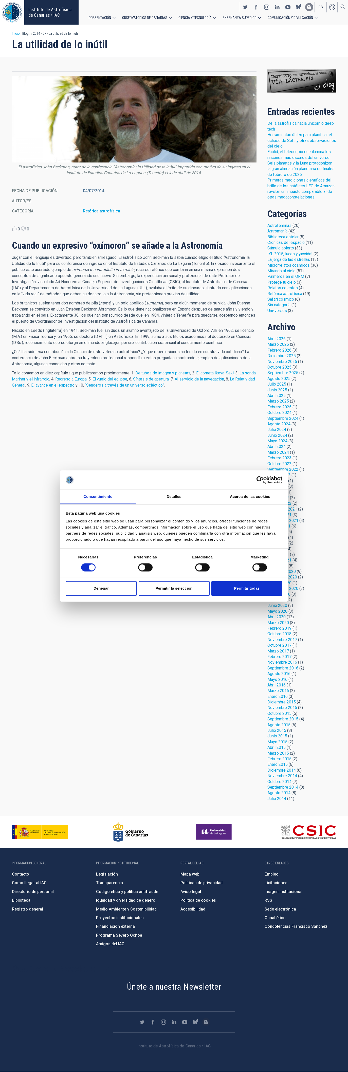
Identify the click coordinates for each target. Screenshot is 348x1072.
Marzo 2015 (278, 753)
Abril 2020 (276, 616)
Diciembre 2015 (281, 702)
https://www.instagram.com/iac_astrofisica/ (266, 7)
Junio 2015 (277, 736)
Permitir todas (247, 588)
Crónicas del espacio (286, 242)
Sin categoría (278, 304)
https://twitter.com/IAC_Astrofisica (245, 7)
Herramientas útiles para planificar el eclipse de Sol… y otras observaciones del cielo (301, 140)
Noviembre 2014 (282, 775)
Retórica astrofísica (101, 211)
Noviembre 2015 (282, 707)
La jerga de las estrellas (288, 259)
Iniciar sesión (332, 7)
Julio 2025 (276, 384)
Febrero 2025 (279, 407)
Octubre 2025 (279, 367)
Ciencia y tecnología (195, 18)
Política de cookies (198, 900)
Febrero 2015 (279, 758)
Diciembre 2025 (281, 355)
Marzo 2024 (278, 452)
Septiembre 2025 (282, 372)
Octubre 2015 (279, 713)
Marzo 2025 (278, 401)
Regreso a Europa (71, 379)
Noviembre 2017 (282, 639)
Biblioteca (21, 900)
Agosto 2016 (278, 673)
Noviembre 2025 (282, 361)
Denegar (101, 588)
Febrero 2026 (279, 350)
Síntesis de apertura (151, 379)
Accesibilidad (192, 909)
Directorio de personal (33, 891)
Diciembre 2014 (281, 770)
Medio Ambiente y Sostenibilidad (126, 909)
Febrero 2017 (279, 656)
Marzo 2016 (278, 690)
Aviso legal (190, 891)
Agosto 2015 (278, 724)
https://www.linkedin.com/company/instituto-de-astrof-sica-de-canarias (277, 7)
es (321, 7)
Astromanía (277, 231)
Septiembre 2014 (282, 787)
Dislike (23, 228)
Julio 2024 (276, 429)
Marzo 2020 (278, 622)
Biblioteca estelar (283, 236)
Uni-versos (277, 310)
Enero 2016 (277, 696)
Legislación (107, 874)
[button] (134, 119)
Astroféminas (279, 225)
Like (14, 228)
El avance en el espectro (53, 385)
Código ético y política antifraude (127, 891)
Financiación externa (115, 926)
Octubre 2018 (279, 633)
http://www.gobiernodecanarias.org (130, 832)
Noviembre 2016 (282, 662)
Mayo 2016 (277, 679)
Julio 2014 (276, 798)
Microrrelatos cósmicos (288, 265)
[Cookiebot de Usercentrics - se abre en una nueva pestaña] (260, 480)
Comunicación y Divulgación (290, 18)
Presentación (100, 18)
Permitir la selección (174, 588)
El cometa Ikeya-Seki (215, 373)
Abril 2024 (276, 446)
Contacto (20, 874)
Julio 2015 (276, 730)
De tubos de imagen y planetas (162, 373)
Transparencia (109, 882)
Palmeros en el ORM (285, 276)
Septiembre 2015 (282, 719)
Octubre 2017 (279, 645)
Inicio (16, 33)
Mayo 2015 (277, 741)
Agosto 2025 (278, 378)
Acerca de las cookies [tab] (250, 497)
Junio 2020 (277, 605)
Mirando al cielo (281, 270)
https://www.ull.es (214, 832)
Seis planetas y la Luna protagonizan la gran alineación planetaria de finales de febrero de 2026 (301, 169)
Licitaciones (276, 882)
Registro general (27, 909)
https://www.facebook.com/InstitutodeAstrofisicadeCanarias (256, 7)
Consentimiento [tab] (98, 497)
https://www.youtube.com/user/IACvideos (288, 7)
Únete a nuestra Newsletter (174, 987)
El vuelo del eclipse (110, 379)
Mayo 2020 (277, 611)
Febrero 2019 (279, 628)
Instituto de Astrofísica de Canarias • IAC (49, 12)
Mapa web (189, 874)
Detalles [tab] (174, 497)
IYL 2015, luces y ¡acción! (290, 253)
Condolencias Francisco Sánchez (296, 926)
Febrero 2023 (279, 458)
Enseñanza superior (240, 18)
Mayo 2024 (277, 441)
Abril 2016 (276, 685)
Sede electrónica (280, 909)
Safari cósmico (280, 299)
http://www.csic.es (308, 832)
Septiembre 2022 (282, 469)
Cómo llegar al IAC (29, 882)
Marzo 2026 (278, 344)
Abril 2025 (276, 395)
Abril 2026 (276, 338)
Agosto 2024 (278, 424)
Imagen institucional (283, 891)
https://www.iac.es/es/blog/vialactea (309, 7)
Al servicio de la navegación (199, 379)
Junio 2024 (277, 435)
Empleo (272, 874)
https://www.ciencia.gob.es (40, 832)
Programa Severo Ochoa (119, 935)
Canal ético (275, 917)
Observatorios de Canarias (144, 18)
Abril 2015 (276, 747)
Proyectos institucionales (120, 917)
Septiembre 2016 (282, 668)
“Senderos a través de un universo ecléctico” (124, 385)
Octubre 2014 (279, 781)
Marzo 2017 (278, 651)
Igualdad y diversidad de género (125, 900)
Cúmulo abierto (280, 248)
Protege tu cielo (281, 282)
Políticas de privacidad (201, 882)
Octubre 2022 (279, 463)
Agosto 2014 (278, 792)
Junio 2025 (277, 390)
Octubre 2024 (279, 412)
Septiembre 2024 (282, 418)
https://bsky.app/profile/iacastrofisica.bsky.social (298, 7)
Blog (301, 81)
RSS (268, 900)
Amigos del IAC (110, 943)
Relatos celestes (282, 287)
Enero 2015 (277, 764)
